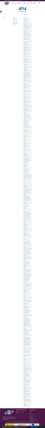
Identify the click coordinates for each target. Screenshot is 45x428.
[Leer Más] (6, 419)
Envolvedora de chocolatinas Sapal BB (27, 160)
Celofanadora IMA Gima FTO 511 (27, 279)
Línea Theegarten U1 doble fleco (27, 312)
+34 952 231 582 (7, 0)
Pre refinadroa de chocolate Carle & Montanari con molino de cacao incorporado (27, 98)
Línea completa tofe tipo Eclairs (27, 338)
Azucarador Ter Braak (26, 317)
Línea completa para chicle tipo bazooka (28, 330)
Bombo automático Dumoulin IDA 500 (27, 300)
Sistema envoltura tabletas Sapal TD (27, 318)
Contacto (14, 19)
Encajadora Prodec (25, 207)
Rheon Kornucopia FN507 (26, 333)
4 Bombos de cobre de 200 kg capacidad (28, 257)
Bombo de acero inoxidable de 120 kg (27, 174)
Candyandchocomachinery (32, 420)
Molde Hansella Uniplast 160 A (27, 341)
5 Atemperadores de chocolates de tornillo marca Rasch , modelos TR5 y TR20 (27, 156)
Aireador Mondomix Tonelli (26, 379)
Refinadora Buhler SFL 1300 (26, 384)
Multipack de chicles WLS (26, 274)
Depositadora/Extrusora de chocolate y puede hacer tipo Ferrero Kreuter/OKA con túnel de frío (28, 118)
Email (10, 0)
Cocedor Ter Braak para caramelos (27, 355)
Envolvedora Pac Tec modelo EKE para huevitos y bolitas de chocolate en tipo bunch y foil (27, 86)
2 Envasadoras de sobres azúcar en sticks (28, 365)
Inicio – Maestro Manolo (15, 20)
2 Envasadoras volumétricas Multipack (27, 242)
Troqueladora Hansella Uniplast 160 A (27, 394)
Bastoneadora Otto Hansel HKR (27, 278)
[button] (1, 12)
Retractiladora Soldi (26, 226)
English (39, 0)
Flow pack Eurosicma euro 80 (27, 311)
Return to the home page (22, 14)
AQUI (20, 427)
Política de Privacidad (15, 22)
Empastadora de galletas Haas (27, 337)
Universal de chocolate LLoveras (27, 389)
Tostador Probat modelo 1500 (27, 33)
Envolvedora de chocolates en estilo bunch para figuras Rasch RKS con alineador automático (27, 37)
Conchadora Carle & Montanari (27, 332)
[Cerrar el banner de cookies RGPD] (42, 426)
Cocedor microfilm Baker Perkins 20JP (27, 354)
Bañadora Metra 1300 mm (26, 323)
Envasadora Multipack (26, 303)
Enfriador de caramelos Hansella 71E (27, 102)
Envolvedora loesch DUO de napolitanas (28, 283)
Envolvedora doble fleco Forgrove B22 (28, 262)
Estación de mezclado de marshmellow (28, 380)
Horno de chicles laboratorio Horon (27, 284)
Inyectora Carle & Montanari (26, 280)
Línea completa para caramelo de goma (28, 325)
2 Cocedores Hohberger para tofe (27, 406)
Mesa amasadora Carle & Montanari (27, 391)
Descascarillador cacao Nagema (27, 387)
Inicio (14, 21)
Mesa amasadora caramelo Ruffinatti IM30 (28, 393)
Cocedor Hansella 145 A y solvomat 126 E (28, 315)
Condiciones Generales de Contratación (34, 419)
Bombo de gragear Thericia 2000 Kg (27, 351)
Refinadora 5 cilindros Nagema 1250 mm (28, 310)
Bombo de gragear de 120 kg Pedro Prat (28, 244)
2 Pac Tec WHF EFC (26, 308)
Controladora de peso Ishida (26, 269)
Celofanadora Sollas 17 (26, 59)
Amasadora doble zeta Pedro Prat (27, 344)
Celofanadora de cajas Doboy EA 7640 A (28, 349)
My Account (14, 25)
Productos (31, 411)
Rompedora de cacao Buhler (26, 305)
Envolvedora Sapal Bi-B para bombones (28, 368)
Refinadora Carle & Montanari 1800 (27, 322)
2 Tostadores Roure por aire (26, 381)
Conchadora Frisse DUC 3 (26, 125)
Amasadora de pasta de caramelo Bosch (28, 404)
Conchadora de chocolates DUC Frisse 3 (28, 288)
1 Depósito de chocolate (26, 331)
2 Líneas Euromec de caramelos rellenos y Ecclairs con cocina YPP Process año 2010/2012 (28, 68)
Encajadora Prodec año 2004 (26, 350)
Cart (13, 24)
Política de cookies (32, 418)
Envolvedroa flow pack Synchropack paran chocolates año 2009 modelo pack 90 (28, 128)
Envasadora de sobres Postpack (27, 320)
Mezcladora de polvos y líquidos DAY (27, 246)
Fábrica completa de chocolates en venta (28, 285)
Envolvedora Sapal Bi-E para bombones (28, 369)
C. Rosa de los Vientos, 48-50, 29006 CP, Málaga (16, 0)
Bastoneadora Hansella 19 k (26, 336)
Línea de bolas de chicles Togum (27, 50)
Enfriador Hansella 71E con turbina (27, 399)
